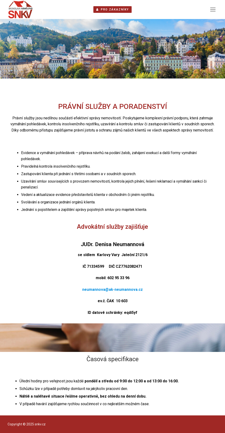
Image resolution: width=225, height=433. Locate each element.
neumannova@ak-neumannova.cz (112, 289)
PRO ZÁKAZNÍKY (112, 9)
